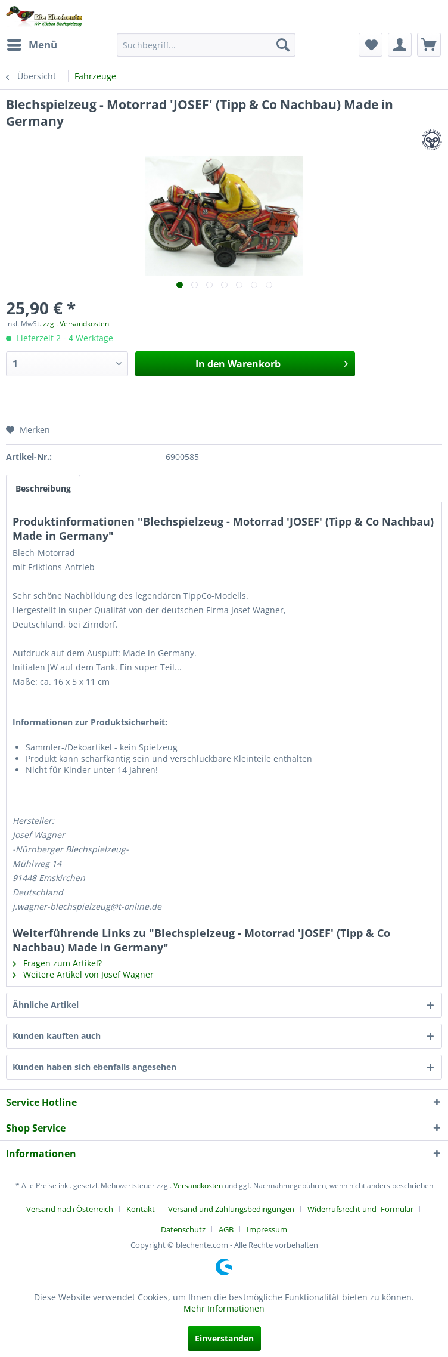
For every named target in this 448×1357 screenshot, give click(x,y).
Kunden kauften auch (57, 1035)
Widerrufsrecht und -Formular (360, 1209)
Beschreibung (43, 488)
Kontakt (140, 1209)
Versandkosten (198, 1185)
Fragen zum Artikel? (57, 963)
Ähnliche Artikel (46, 1004)
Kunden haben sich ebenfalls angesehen (94, 1066)
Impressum (267, 1229)
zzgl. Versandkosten (76, 324)
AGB (226, 1229)
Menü (32, 43)
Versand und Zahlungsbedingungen (231, 1209)
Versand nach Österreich (69, 1209)
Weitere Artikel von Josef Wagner (83, 974)
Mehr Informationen (224, 1308)
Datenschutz (183, 1229)
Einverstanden (224, 1338)
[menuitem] (31, 45)
